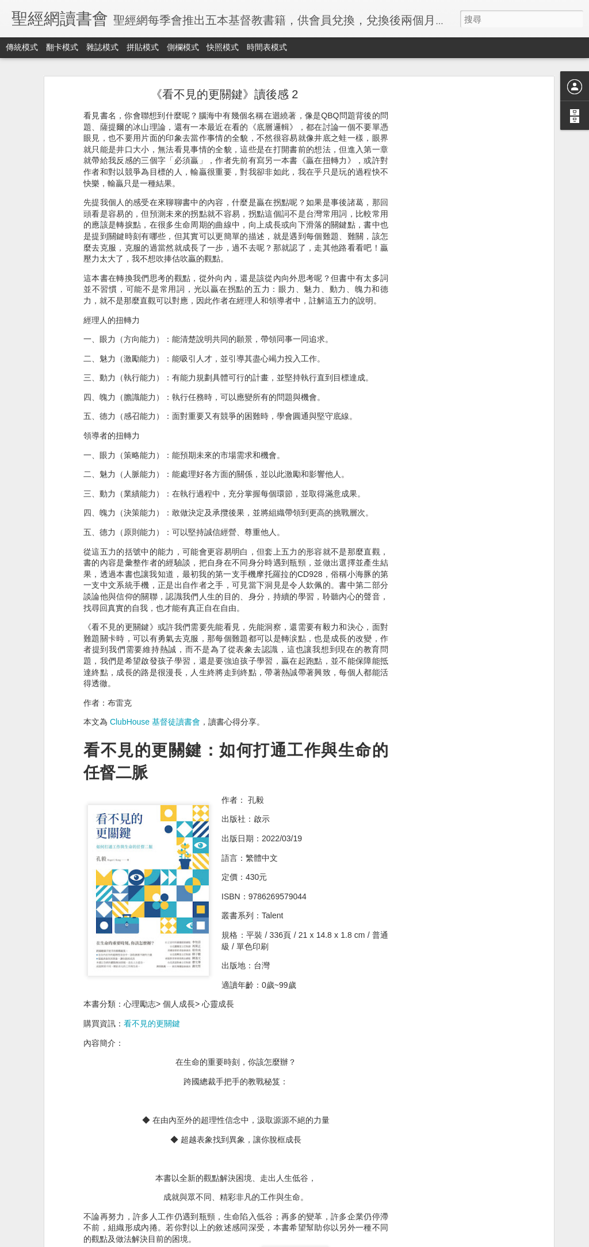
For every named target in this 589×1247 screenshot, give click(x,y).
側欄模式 (183, 47)
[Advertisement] (451, 272)
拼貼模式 (143, 47)
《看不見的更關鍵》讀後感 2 (225, 93)
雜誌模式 (102, 47)
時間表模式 (267, 47)
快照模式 (222, 47)
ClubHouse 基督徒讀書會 (155, 720)
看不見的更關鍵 (152, 1022)
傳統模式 (22, 47)
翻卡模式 (62, 47)
